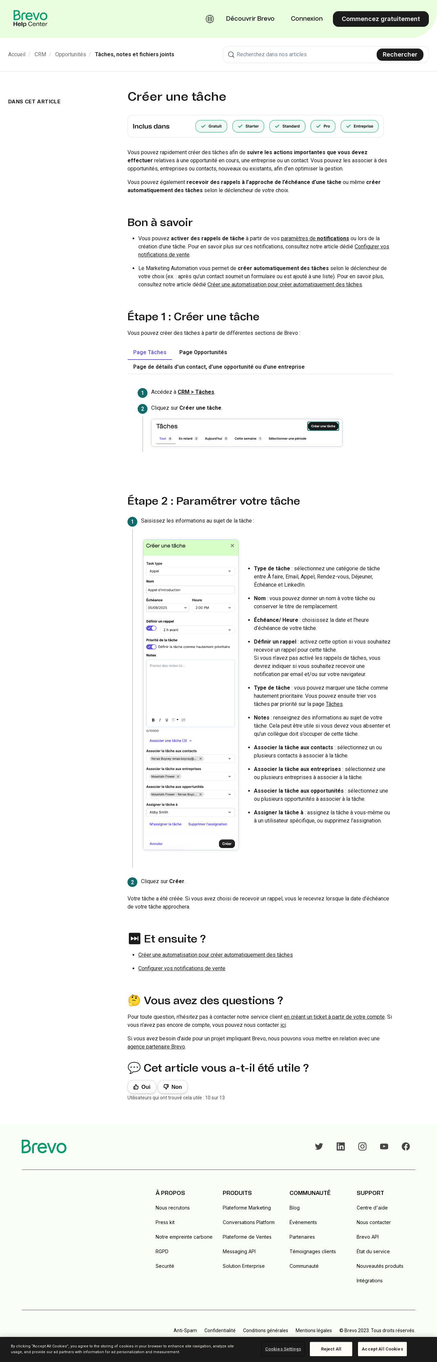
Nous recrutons (173, 1208)
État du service (373, 1251)
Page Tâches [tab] (149, 352)
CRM (40, 54)
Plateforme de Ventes (247, 1237)
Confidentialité (220, 1330)
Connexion (307, 19)
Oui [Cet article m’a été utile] (146, 1087)
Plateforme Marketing (247, 1208)
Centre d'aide (372, 1208)
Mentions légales (314, 1330)
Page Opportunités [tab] (203, 352)
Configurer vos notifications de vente (181, 968)
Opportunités (70, 54)
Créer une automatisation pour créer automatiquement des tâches (284, 284)
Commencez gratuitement (381, 18)
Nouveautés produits (380, 1266)
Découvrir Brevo (250, 19)
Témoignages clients (313, 1251)
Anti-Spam (185, 1330)
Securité (165, 1266)
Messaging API (239, 1251)
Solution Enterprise (244, 1266)
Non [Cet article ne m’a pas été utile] (177, 1087)
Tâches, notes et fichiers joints (134, 54)
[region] (218, 1349)
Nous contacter (374, 1222)
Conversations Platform (249, 1222)
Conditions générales (265, 1330)
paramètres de (315, 238)
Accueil (16, 54)
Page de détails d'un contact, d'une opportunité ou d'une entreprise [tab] (219, 367)
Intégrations (370, 1280)
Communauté (304, 1266)
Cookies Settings (283, 1348)
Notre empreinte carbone (184, 1237)
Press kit (165, 1222)
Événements (303, 1222)
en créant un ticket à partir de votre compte (334, 1017)
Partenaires (302, 1237)
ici (283, 1025)
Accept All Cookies (382, 1348)
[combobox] (326, 54)
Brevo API (368, 1237)
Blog (295, 1208)
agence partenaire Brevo (156, 1046)
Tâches (334, 704)
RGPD (162, 1251)
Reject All (331, 1348)
